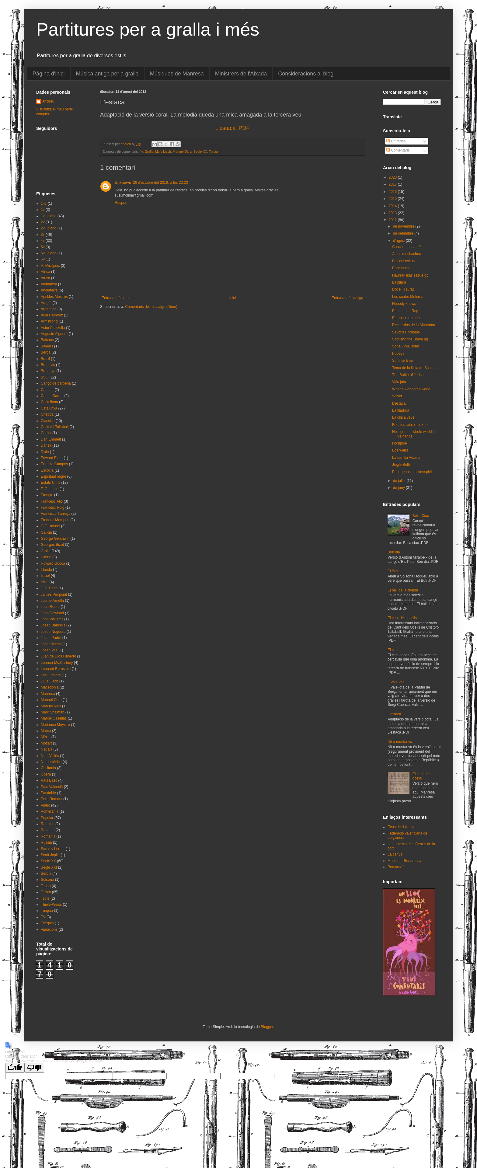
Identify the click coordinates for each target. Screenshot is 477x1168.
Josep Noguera (53, 631)
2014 (393, 206)
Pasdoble (48, 793)
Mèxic (45, 737)
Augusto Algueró (54, 334)
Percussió (396, 867)
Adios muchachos (406, 254)
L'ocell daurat (403, 289)
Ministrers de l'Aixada (241, 74)
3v (43, 234)
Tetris (45, 898)
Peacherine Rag (405, 311)
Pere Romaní (51, 799)
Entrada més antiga (347, 298)
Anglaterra (49, 290)
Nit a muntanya (400, 742)
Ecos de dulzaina (401, 827)
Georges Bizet (52, 544)
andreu (48, 101)
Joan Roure (50, 607)
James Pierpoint (54, 594)
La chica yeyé (403, 417)
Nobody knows (404, 304)
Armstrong (49, 321)
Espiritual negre (53, 476)
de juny (399, 488)
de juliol (399, 481)
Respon (121, 202)
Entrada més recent (118, 298)
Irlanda (46, 569)
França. (47, 495)
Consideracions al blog (305, 74)
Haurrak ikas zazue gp (410, 275)
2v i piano (48, 228)
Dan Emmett (51, 439)
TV (43, 917)
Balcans (47, 340)
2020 (393, 177)
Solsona (47, 879)
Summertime (402, 360)
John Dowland (52, 613)
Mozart (46, 743)
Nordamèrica (51, 762)
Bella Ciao (421, 516)
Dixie (45, 452)
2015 (393, 199)
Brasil (45, 359)
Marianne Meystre (55, 725)
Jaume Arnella (52, 600)
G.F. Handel (50, 526)
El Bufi (393, 571)
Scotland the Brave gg (410, 339)
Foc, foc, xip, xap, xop (410, 425)
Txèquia (47, 923)
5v (43, 247)
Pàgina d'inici (49, 74)
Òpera (46, 774)
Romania (48, 836)
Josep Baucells (53, 625)
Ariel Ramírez (52, 315)
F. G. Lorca (50, 489)
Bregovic (48, 365)
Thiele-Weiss (51, 904)
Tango (46, 886)
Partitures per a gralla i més (147, 29)
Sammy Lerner (53, 849)
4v (141, 151)
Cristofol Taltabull (54, 427)
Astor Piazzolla (53, 328)
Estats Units (50, 482)
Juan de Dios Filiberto (58, 656)
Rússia (46, 842)
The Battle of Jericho (409, 375)
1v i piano (48, 216)
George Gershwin (55, 538)
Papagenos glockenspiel (412, 472)
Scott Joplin (50, 855)
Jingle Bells (401, 464)
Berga (45, 352)
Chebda (47, 414)
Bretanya (48, 371)
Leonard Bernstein (56, 669)
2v (43, 222)
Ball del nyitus (403, 261)
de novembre (404, 226)
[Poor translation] (34, 1068)
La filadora (400, 410)
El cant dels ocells (402, 618)
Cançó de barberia (56, 383)
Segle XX (200, 151)
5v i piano (48, 253)
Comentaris (398, 150)
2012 (393, 220)
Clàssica (47, 421)
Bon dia (394, 552)
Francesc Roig (52, 507)
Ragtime (47, 824)
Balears (47, 346)
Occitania (48, 768)
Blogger (267, 1027)
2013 (393, 213)
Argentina (48, 309)
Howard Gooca (53, 563)
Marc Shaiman (52, 712)
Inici (232, 298)
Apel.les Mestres (54, 297)
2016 (393, 192)
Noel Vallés (50, 756)
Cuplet (46, 433)
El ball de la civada (403, 590)
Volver (397, 396)
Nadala (46, 749)
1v (43, 209)
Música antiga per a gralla (107, 74)
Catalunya (49, 408)
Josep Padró (51, 638)
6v (43, 259)
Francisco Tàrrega (55, 513)
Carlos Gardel (52, 396)
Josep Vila (49, 650)
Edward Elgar (52, 458)
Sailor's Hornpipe (406, 332)
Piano (45, 805)
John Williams (52, 619)
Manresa (48, 694)
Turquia (47, 910)
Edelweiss (400, 450)
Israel (45, 576)
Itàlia (44, 582)
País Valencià (52, 787)
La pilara (399, 282)
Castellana (49, 402)
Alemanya (49, 284)
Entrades (396, 141)
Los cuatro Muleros (407, 297)
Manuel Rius (51, 706)
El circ (393, 650)
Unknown (123, 182)
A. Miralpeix (50, 265)
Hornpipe (399, 443)
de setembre (403, 233)
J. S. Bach (49, 588)
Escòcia (47, 470)
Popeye (398, 353)
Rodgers (47, 830)
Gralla (148, 151)
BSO (44, 377)
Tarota (213, 151)
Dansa (46, 445)
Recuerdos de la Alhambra (413, 325)
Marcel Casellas (54, 718)
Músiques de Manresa (177, 74)
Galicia (46, 532)
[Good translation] (15, 1068)
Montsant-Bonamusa (404, 861)
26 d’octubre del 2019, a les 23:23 (160, 182)
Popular (47, 818)
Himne (46, 557)
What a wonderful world (411, 389)
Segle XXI (49, 867)
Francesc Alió (52, 501)
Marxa (46, 731)
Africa (45, 272)
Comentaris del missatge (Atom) (151, 307)
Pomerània (49, 811)
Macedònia (50, 687)
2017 (393, 184)
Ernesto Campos (54, 464)
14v (44, 203)
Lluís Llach (163, 151)
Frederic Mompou (55, 520)
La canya (395, 854)
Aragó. (46, 303)
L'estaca (399, 403)
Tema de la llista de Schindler (416, 368)
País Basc (49, 780)
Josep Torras (51, 644)
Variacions (49, 929)
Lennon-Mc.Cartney (57, 663)
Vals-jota (399, 382)
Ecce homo (401, 268)
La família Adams (406, 457)
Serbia (46, 873)
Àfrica (45, 278)
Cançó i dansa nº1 (407, 247)
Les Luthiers (51, 675)
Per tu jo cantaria (406, 318)
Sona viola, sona (405, 346)
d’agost (399, 241)
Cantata (47, 390)
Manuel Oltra (182, 151)
